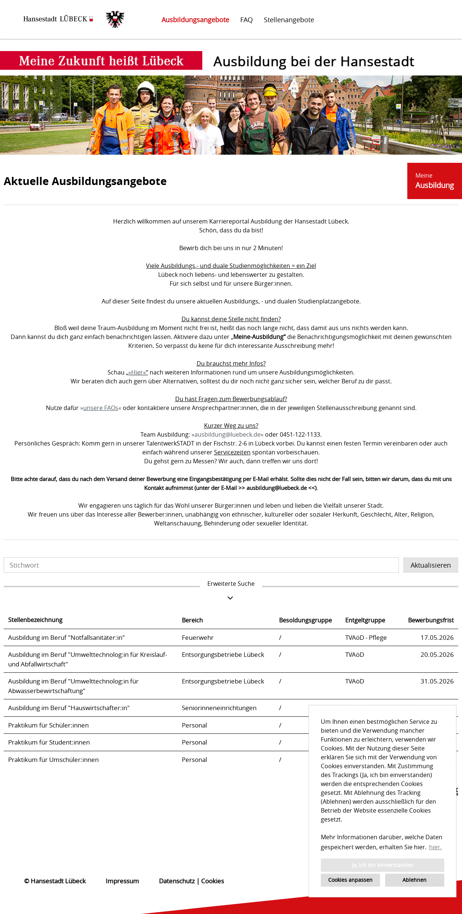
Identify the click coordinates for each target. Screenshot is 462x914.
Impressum (122, 881)
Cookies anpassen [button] (350, 879)
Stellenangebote (289, 19)
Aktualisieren (431, 565)
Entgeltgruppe (365, 620)
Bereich (192, 620)
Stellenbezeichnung (35, 620)
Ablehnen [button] (414, 879)
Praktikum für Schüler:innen (48, 725)
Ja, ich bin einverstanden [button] (382, 864)
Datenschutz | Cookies (191, 881)
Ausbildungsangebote (195, 19)
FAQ (246, 19)
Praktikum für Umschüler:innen (53, 759)
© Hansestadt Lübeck (55, 881)
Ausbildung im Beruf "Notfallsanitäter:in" (66, 637)
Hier (137, 372)
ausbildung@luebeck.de (227, 434)
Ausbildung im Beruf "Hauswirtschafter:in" (69, 707)
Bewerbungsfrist (431, 620)
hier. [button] (435, 847)
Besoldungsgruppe (305, 620)
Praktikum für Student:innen (49, 742)
